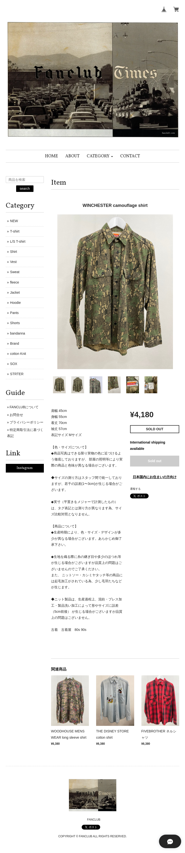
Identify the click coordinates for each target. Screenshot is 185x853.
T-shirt (15, 231)
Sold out (154, 461)
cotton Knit (18, 354)
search (25, 188)
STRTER (17, 374)
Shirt (13, 252)
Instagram (25, 468)
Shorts (15, 323)
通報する (135, 488)
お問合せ (16, 415)
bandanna (17, 333)
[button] (100, 156)
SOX (13, 364)
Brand (14, 343)
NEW (14, 221)
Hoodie (15, 303)
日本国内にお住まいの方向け (155, 477)
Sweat (15, 272)
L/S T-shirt (18, 241)
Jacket (15, 292)
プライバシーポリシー (26, 422)
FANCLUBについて (24, 407)
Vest (13, 262)
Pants (14, 313)
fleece (14, 282)
